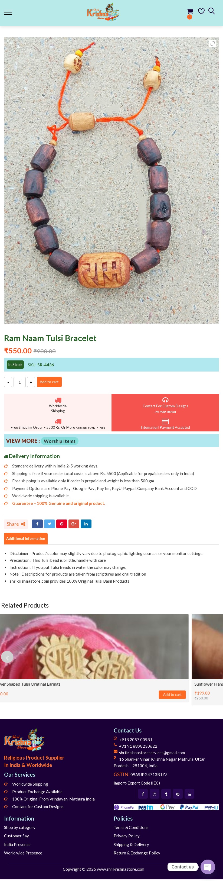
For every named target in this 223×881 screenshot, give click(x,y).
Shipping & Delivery (131, 845)
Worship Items (60, 441)
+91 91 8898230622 (138, 747)
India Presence (17, 845)
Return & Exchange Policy (137, 854)
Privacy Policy (127, 837)
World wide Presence (23, 854)
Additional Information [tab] (29, 539)
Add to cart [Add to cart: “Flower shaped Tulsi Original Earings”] (182, 696)
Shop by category (19, 828)
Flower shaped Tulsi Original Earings (37, 685)
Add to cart (53, 381)
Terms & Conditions (131, 828)
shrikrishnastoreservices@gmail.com (152, 753)
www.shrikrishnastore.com (120, 870)
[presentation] (9, 658)
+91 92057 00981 (135, 740)
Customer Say (16, 837)
